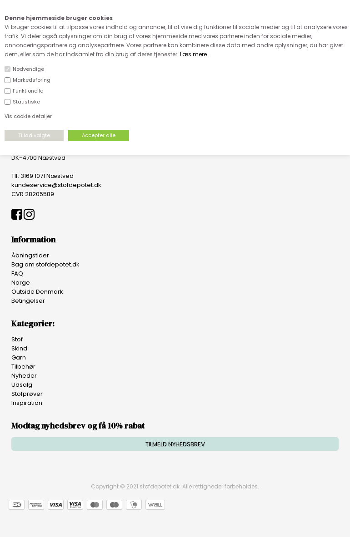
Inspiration (26, 403)
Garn (18, 357)
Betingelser (28, 300)
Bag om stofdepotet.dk (45, 264)
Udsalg (21, 384)
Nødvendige (28, 69)
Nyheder (24, 375)
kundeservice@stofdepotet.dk (56, 185)
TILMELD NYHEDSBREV (175, 444)
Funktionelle (28, 90)
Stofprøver (27, 393)
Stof (17, 339)
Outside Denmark (37, 291)
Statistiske (26, 101)
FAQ (17, 273)
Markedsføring (31, 80)
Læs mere (193, 54)
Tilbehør (23, 366)
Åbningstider (30, 255)
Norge (20, 282)
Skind (19, 348)
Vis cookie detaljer (28, 116)
